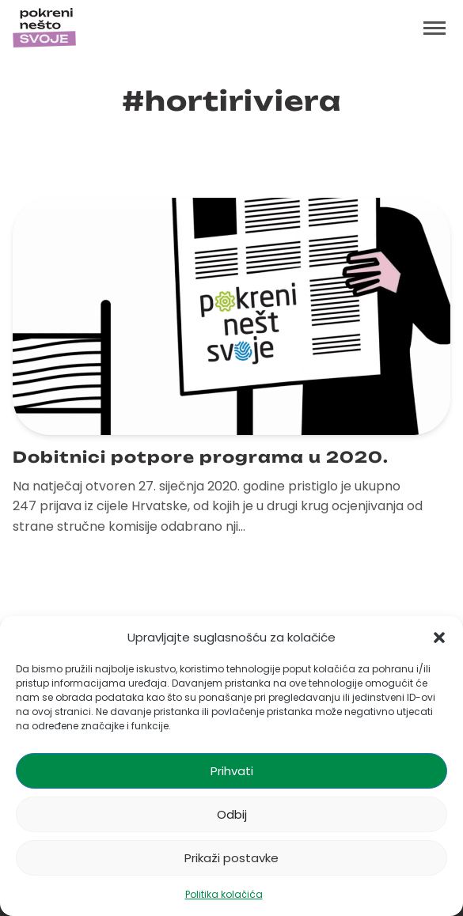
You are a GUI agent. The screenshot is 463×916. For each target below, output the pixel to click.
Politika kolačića (224, 894)
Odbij (232, 814)
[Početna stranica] (44, 27)
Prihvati (232, 771)
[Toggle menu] (434, 28)
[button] (439, 637)
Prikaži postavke (231, 858)
